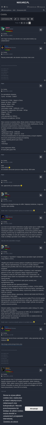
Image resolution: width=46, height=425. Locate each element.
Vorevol (7, 368)
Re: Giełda (4, 33)
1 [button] (24, 23)
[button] (22, 23)
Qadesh (8, 27)
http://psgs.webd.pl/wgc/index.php (11, 344)
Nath (6, 193)
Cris (7, 215)
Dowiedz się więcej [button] (10, 422)
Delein (6, 46)
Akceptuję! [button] (34, 409)
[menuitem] (6, 7)
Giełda (4, 14)
